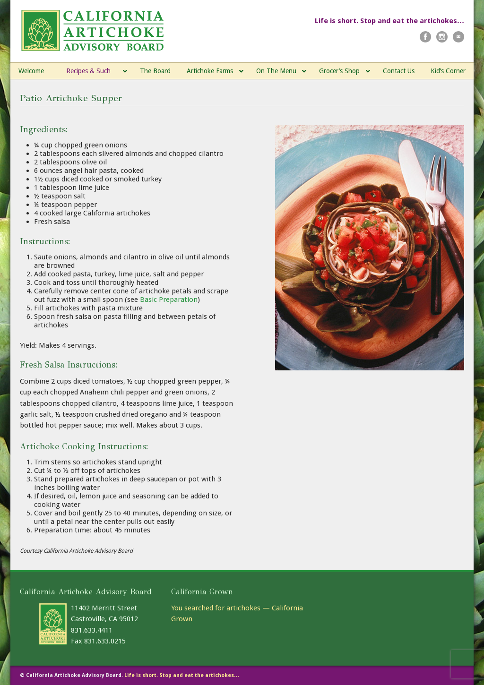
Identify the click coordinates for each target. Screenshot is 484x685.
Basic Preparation (169, 299)
